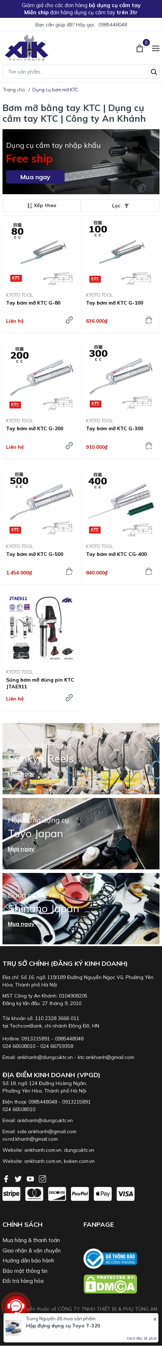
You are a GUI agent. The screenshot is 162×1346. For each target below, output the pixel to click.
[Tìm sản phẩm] (81, 72)
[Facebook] (6, 1178)
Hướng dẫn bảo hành (28, 1260)
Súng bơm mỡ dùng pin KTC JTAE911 (40, 683)
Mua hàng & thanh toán (31, 1240)
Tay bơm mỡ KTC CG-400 (116, 554)
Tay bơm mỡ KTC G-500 (34, 554)
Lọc (120, 205)
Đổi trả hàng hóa (23, 1280)
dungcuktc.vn (79, 1150)
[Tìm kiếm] (154, 71)
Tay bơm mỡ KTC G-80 (33, 303)
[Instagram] (42, 1178)
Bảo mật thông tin (24, 1270)
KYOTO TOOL (19, 295)
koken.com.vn (79, 1161)
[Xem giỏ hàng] (140, 47)
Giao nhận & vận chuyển (31, 1250)
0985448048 (112, 24)
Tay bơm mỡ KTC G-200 (34, 428)
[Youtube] (31, 1178)
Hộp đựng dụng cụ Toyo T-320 (63, 1325)
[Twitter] (19, 1178)
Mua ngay (35, 177)
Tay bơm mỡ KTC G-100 (114, 303)
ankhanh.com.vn (42, 1150)
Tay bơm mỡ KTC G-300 (114, 428)
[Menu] (156, 47)
